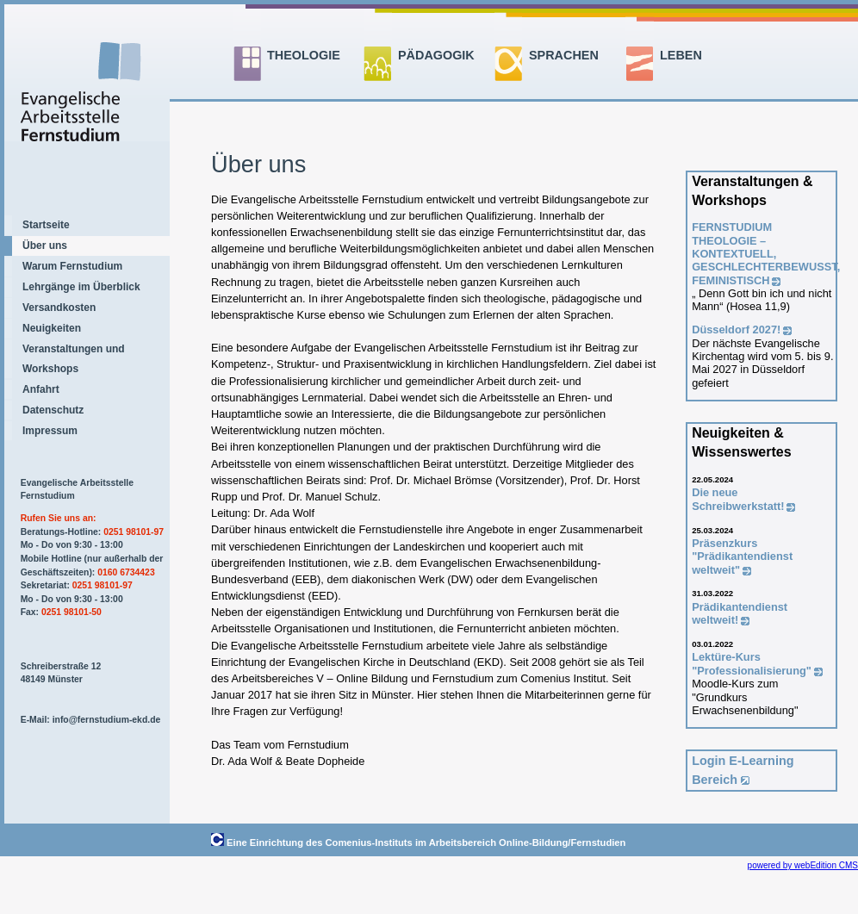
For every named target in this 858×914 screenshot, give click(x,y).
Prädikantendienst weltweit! (739, 613)
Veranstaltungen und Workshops (73, 358)
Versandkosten (59, 308)
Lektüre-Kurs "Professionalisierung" (751, 663)
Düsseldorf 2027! (736, 329)
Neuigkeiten (51, 328)
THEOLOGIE (303, 55)
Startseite (46, 225)
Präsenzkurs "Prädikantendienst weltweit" (742, 556)
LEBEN (681, 55)
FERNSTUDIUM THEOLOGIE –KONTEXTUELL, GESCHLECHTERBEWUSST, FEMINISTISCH (766, 253)
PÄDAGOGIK (436, 55)
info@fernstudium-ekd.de (107, 719)
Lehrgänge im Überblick (81, 287)
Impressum (50, 431)
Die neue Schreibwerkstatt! (738, 499)
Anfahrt (40, 389)
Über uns (44, 245)
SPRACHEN (564, 55)
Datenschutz (53, 410)
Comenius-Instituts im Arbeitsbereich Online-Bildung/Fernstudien (476, 842)
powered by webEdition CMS (803, 865)
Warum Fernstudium (72, 266)
